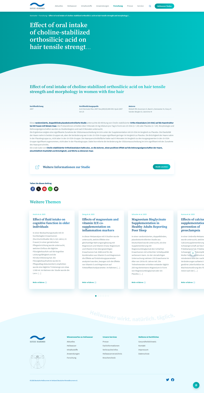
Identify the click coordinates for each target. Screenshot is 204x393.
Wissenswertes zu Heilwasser (80, 337)
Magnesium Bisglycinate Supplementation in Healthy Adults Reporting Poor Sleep (149, 225)
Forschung (118, 6)
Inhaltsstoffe (86, 6)
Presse (130, 6)
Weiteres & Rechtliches (148, 337)
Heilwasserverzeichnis (112, 353)
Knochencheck (109, 357)
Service (140, 6)
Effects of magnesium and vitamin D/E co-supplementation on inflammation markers (100, 225)
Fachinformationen (111, 345)
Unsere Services (110, 337)
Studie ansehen (161, 167)
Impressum (143, 349)
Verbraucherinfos (110, 349)
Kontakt (141, 345)
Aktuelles (59, 6)
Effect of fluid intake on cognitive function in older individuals (51, 223)
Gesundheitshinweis (147, 341)
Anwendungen (102, 6)
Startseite (33, 15)
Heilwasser (72, 6)
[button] (32, 189)
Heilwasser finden (164, 6)
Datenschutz (143, 353)
